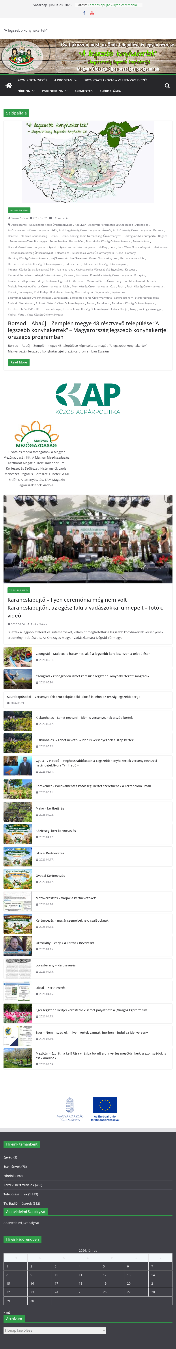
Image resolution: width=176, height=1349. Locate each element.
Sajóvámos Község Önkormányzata (29, 298)
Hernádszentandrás (132, 258)
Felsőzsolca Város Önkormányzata (93, 253)
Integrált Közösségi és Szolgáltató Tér (31, 269)
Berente (158, 230)
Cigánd (51, 247)
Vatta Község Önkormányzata (45, 314)
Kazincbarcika (64, 269)
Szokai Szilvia (19, 218)
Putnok (12, 292)
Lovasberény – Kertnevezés (56, 965)
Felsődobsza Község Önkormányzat (31, 253)
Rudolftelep (41, 292)
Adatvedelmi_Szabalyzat (21, 1223)
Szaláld (12, 303)
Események (84, 91)
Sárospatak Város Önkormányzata (91, 298)
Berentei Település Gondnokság (27, 236)
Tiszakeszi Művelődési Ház (24, 309)
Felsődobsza (160, 247)
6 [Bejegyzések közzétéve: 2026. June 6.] (128, 1266)
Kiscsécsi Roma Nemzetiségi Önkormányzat (35, 275)
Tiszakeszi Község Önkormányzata (133, 303)
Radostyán (25, 292)
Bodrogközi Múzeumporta (140, 236)
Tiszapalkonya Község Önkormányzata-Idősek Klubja (95, 309)
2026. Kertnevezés (32, 80)
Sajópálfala (102, 292)
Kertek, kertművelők (19, 1185)
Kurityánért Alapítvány (21, 281)
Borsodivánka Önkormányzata (26, 247)
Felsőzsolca (62, 253)
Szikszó (40, 303)
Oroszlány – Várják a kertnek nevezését (65, 943)
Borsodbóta (76, 241)
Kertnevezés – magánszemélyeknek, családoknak (72, 920)
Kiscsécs (130, 269)
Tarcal (90, 303)
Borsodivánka (141, 241)
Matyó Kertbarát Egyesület (53, 281)
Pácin (121, 286)
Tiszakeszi (103, 303)
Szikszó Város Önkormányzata (65, 303)
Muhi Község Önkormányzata (90, 286)
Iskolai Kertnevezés (50, 853)
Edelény (102, 247)
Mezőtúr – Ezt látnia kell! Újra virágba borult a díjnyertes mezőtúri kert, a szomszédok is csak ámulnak (101, 1055)
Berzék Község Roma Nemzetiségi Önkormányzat (91, 236)
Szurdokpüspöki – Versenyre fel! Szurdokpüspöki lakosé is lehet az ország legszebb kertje (73, 697)
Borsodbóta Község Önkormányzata (108, 241)
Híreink (24, 91)
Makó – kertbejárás (50, 808)
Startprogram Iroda (147, 298)
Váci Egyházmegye (150, 309)
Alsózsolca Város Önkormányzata (28, 230)
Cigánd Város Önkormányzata (76, 247)
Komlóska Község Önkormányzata (111, 275)
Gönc (119, 253)
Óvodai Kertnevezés (50, 875)
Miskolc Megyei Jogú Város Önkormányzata (34, 286)
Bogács (162, 236)
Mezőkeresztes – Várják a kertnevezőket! (66, 898)
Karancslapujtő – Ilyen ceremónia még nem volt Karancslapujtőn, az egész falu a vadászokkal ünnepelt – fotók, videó (85, 607)
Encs (112, 247)
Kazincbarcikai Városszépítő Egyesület (99, 269)
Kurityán (139, 275)
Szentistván (26, 303)
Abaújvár (80, 225)
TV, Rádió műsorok (18, 1203)
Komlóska (82, 275)
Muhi (66, 286)
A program (63, 80)
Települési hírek (19, 210)
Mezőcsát (78, 281)
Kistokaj (68, 275)
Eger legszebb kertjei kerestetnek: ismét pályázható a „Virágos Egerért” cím (91, 1010)
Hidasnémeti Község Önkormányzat (105, 264)
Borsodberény (58, 241)
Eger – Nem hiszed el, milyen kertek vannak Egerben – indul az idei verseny (92, 1032)
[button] (75, 80)
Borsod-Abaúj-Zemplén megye (28, 241)
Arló (53, 230)
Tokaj (133, 309)
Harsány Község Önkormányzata (28, 258)
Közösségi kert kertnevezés (56, 831)
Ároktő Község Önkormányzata (132, 230)
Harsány (130, 253)
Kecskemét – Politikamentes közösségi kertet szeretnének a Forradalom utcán (93, 786)
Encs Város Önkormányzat (134, 247)
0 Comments (58, 218)
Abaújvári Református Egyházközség (110, 225)
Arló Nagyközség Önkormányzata (79, 230)
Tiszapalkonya (52, 309)
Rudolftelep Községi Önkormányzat (71, 292)
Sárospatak (60, 298)
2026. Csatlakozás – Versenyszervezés (116, 80)
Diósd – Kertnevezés (51, 988)
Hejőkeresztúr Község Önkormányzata (94, 258)
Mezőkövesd (137, 281)
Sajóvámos (118, 292)
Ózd (112, 286)
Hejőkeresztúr (59, 258)
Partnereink (52, 91)
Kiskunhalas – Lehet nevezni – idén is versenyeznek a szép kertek (84, 717)
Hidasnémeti (72, 264)
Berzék (54, 236)
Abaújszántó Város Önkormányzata (50, 225)
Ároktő (106, 230)
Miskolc (151, 281)
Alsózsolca (141, 225)
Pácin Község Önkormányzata (145, 286)
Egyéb (8, 1157)
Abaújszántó (19, 225)
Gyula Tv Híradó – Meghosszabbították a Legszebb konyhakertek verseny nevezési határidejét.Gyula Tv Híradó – (96, 763)
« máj (7, 1312)
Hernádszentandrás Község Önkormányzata (35, 264)
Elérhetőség (110, 91)
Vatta (21, 314)
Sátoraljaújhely (123, 298)
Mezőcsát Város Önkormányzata (107, 281)
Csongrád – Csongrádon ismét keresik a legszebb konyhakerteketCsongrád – (92, 676)
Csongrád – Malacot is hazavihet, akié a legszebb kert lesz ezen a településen (93, 654)
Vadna (12, 314)
